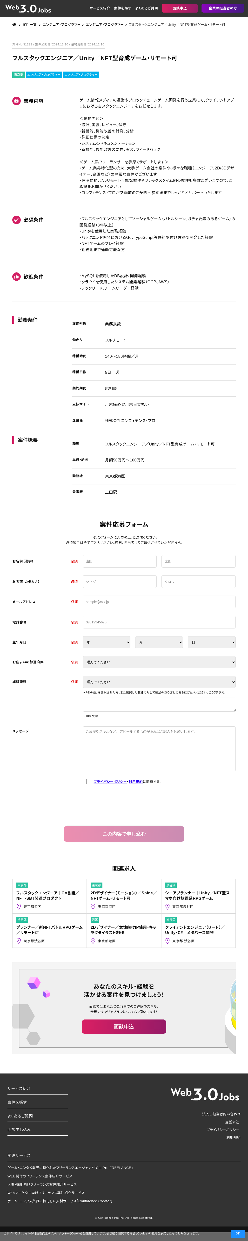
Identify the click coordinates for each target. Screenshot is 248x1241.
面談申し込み (19, 1138)
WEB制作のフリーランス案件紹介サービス (40, 1185)
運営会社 (232, 1131)
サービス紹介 (100, 8)
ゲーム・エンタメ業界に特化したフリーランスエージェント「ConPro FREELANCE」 (70, 1176)
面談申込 (180, 8)
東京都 (18, 74)
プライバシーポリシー (110, 790)
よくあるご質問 (146, 8)
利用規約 (136, 790)
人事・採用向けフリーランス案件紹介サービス (42, 1193)
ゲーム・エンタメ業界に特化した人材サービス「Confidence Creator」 (60, 1210)
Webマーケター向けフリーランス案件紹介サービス (46, 1202)
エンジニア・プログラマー (43, 74)
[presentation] (124, 812)
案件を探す (122, 8)
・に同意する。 (123, 790)
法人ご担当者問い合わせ (221, 1123)
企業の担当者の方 (223, 8)
